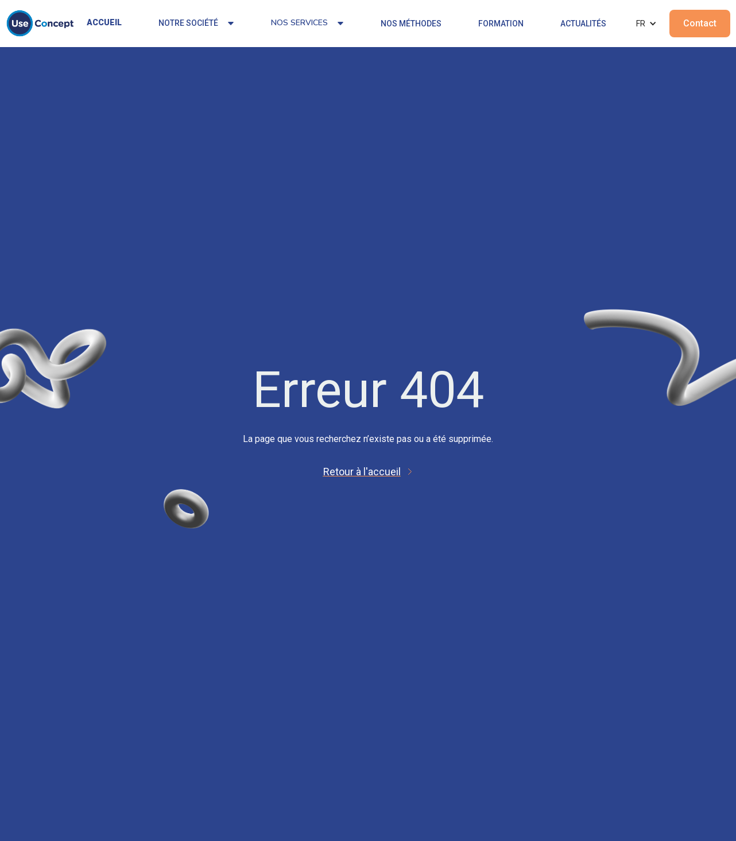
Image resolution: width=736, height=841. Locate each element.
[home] (40, 23)
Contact (699, 23)
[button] (646, 23)
